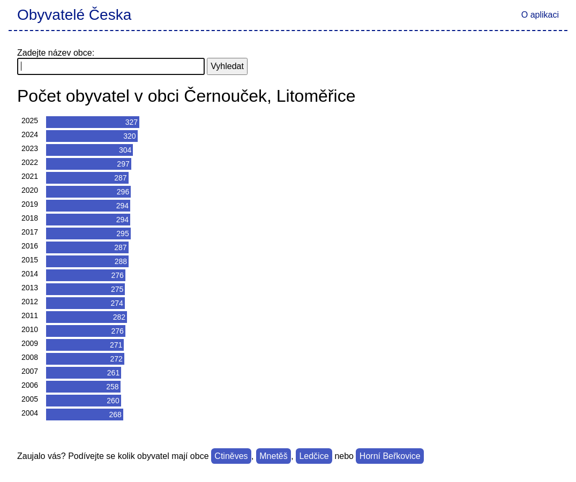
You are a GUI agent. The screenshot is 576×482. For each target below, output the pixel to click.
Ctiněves (231, 456)
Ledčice (313, 456)
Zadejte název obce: (55, 52)
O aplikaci (540, 14)
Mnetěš (273, 456)
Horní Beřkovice (390, 456)
